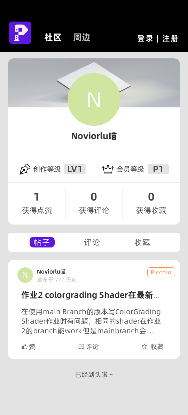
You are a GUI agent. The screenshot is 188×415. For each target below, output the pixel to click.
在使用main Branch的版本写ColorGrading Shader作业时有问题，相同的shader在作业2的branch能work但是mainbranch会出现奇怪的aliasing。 (91, 321)
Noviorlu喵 (94, 136)
